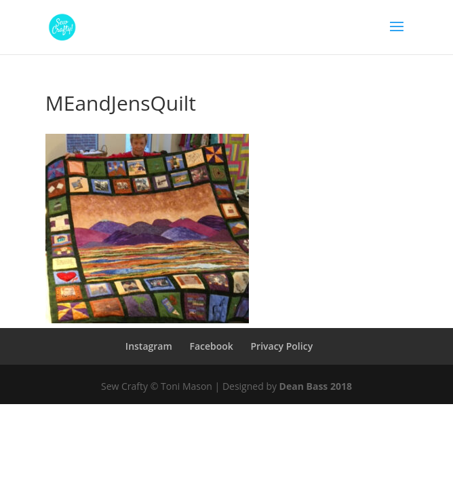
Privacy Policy (281, 346)
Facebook (211, 346)
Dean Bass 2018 (315, 386)
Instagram (148, 346)
